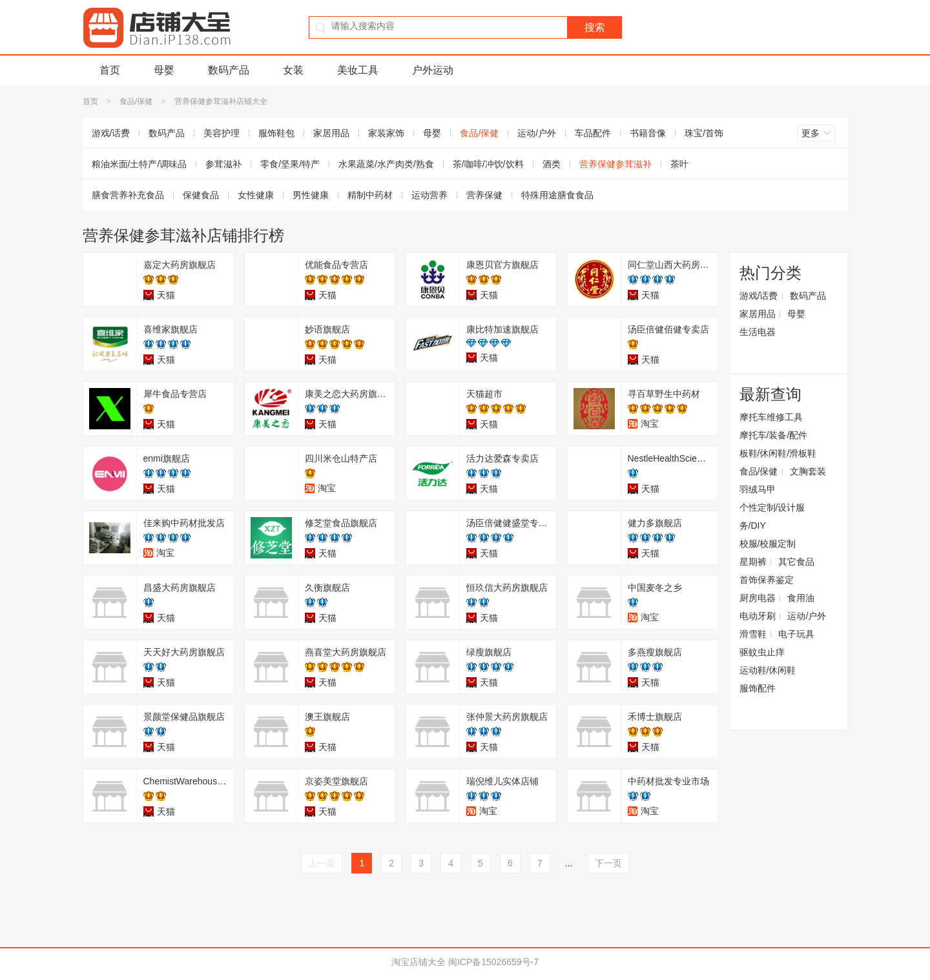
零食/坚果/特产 (290, 164)
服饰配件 (757, 688)
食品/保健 (135, 101)
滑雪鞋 (753, 634)
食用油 (800, 598)
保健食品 (201, 195)
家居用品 (331, 133)
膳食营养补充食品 (128, 195)
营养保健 (484, 195)
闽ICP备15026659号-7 (493, 962)
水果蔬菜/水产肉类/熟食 (386, 164)
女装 (293, 70)
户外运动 (432, 70)
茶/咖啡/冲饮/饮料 (488, 164)
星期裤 (753, 561)
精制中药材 (370, 195)
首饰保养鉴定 (766, 580)
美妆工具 (357, 70)
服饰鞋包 (276, 133)
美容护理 (221, 133)
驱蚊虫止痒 (762, 652)
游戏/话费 (111, 133)
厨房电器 (757, 598)
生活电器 (757, 332)
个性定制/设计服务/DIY (772, 516)
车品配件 (593, 133)
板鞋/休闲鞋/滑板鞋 (778, 453)
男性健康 (311, 195)
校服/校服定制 (767, 543)
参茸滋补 (223, 164)
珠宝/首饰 (704, 133)
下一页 (608, 863)
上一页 (321, 863)
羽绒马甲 (757, 489)
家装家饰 (386, 133)
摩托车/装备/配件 (773, 435)
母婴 (164, 70)
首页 (109, 70)
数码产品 (228, 70)
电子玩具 (796, 634)
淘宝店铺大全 (418, 962)
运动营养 (429, 195)
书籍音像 (648, 133)
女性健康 (256, 195)
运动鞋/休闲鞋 (767, 670)
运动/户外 (536, 133)
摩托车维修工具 (771, 417)
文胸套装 (808, 471)
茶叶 (679, 164)
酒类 (551, 164)
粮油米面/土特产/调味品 (139, 164)
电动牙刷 (757, 616)
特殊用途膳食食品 (557, 195)
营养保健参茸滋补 (615, 164)
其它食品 (796, 561)
